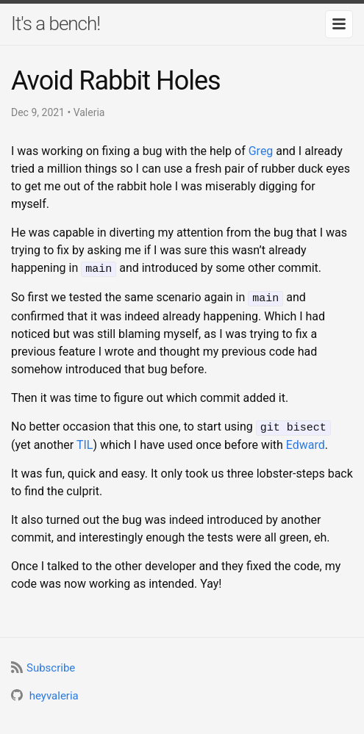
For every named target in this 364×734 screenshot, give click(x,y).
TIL (84, 442)
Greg (261, 151)
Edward (305, 442)
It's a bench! (55, 23)
